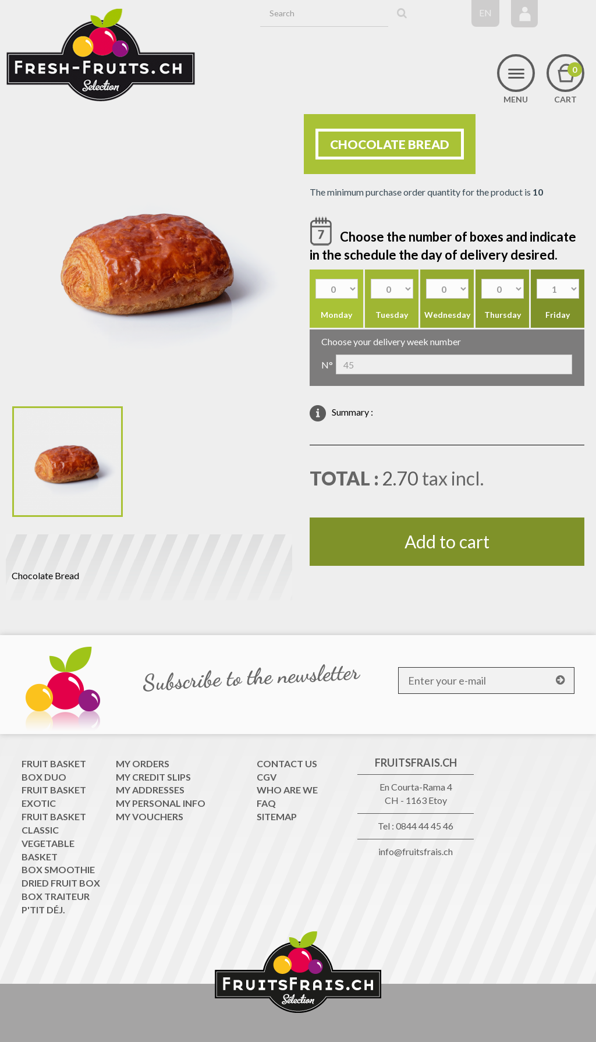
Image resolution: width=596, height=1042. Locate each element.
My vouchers (149, 816)
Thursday (502, 315)
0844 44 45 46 (424, 825)
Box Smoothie (58, 869)
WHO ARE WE (287, 789)
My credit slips (153, 776)
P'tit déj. (43, 909)
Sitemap (277, 816)
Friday (557, 315)
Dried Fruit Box (61, 882)
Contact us (287, 763)
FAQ (266, 803)
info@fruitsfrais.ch (415, 851)
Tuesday (391, 315)
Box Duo (44, 776)
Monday (336, 315)
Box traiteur (56, 896)
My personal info (160, 803)
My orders (142, 763)
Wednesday (447, 315)
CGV (266, 776)
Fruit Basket (54, 763)
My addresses (150, 789)
